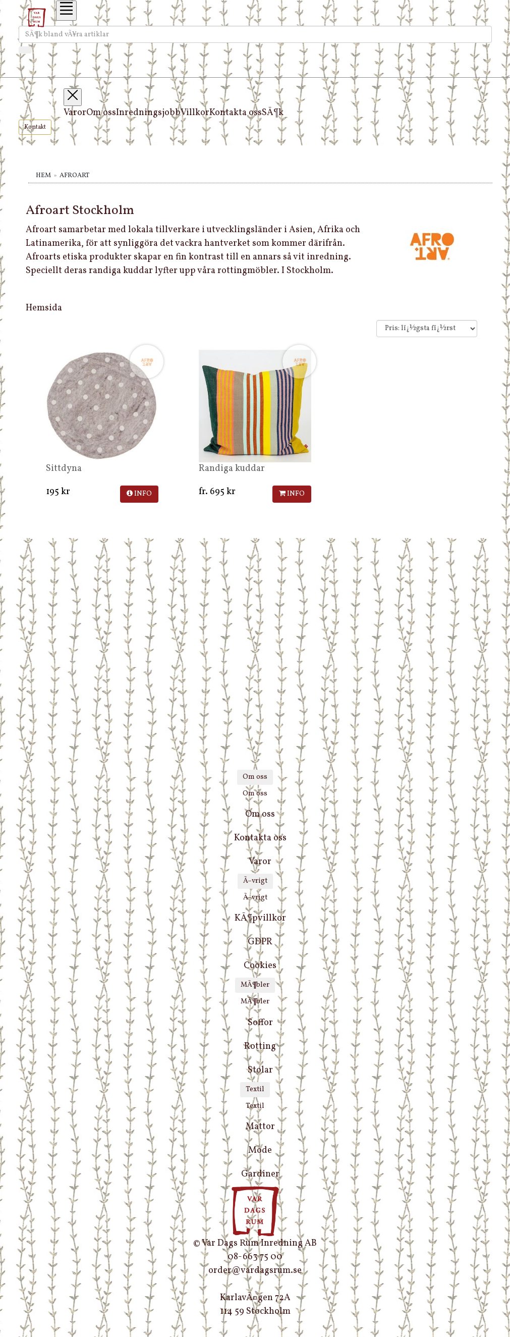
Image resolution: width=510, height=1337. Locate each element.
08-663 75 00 (255, 1257)
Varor (75, 112)
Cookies (260, 965)
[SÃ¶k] (25, 50)
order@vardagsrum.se (255, 1270)
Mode (260, 1150)
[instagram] (255, 1330)
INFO (139, 494)
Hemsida (44, 308)
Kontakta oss (235, 112)
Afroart (74, 175)
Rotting (260, 1046)
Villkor (195, 112)
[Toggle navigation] (66, 11)
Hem (43, 175)
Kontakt (35, 127)
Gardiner (260, 1174)
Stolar (260, 1070)
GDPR (260, 942)
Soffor (260, 1023)
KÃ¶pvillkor (260, 918)
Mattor (260, 1126)
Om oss (101, 112)
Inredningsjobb (148, 112)
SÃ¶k (273, 112)
